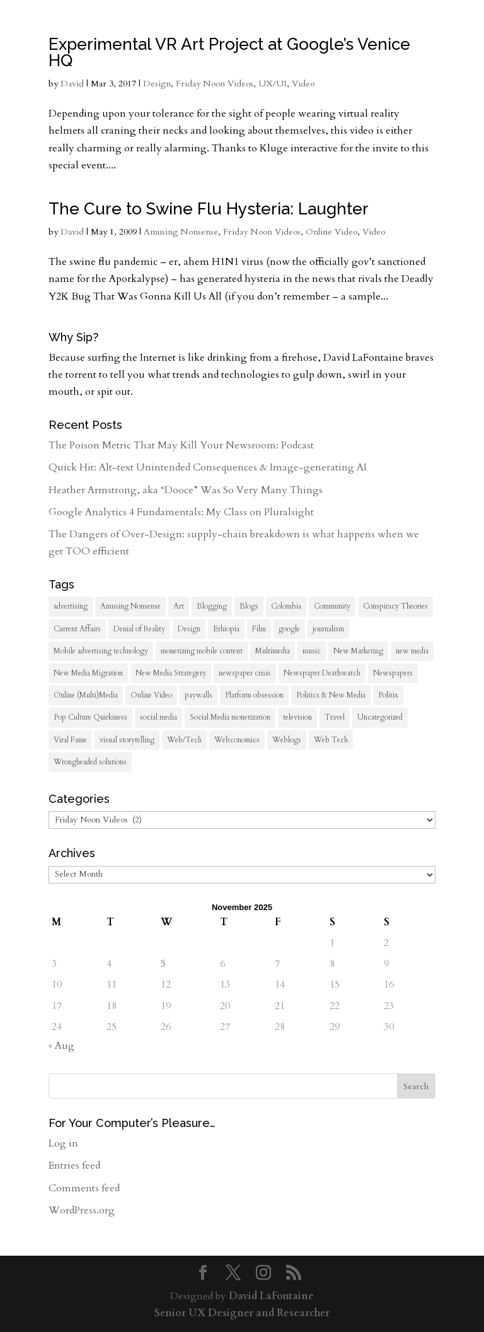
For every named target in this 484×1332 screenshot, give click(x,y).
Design (157, 84)
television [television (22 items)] (297, 717)
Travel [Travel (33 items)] (335, 717)
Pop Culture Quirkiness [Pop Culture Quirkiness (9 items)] (90, 717)
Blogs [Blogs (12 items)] (248, 606)
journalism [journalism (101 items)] (328, 629)
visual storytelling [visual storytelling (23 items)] (127, 740)
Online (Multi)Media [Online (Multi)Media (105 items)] (86, 695)
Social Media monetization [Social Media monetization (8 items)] (230, 717)
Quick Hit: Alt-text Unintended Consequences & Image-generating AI (208, 467)
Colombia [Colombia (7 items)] (286, 606)
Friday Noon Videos (214, 84)
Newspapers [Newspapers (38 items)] (393, 673)
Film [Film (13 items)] (259, 629)
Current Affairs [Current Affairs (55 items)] (77, 629)
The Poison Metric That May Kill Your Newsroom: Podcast (181, 445)
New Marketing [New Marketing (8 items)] (358, 651)
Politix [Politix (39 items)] (388, 695)
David (72, 84)
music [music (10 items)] (311, 651)
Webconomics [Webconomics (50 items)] (237, 740)
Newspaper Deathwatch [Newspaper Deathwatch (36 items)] (322, 673)
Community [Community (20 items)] (332, 606)
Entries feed (74, 1165)
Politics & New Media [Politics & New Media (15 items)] (331, 695)
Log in (63, 1143)
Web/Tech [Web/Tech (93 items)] (184, 740)
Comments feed (84, 1188)
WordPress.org (82, 1210)
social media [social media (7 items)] (158, 717)
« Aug (61, 1046)
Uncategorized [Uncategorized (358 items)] (380, 717)
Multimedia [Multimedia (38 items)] (272, 651)
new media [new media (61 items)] (412, 651)
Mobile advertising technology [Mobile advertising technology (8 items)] (101, 651)
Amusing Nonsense (181, 232)
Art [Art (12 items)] (178, 606)
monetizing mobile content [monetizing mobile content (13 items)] (202, 651)
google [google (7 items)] (289, 629)
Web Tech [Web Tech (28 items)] (331, 740)
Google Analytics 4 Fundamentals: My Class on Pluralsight (181, 512)
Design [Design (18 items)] (189, 629)
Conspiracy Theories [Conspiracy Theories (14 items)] (395, 606)
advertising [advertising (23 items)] (71, 606)
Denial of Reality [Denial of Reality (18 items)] (139, 629)
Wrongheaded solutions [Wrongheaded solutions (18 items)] (90, 762)
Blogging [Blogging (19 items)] (212, 606)
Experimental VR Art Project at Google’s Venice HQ (229, 52)
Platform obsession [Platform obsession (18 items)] (254, 695)
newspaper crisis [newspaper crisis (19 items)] (245, 673)
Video (303, 84)
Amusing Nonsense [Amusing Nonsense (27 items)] (130, 606)
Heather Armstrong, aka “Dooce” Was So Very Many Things (186, 490)
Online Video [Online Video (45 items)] (151, 695)
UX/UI (272, 84)
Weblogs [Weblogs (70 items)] (286, 740)
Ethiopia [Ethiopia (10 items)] (226, 629)
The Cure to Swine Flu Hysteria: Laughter (209, 208)
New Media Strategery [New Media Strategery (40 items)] (170, 673)
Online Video (331, 232)
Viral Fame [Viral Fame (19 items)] (70, 740)
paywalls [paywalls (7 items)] (198, 695)
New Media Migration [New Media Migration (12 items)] (88, 673)
